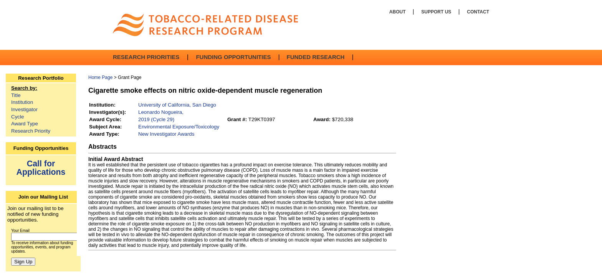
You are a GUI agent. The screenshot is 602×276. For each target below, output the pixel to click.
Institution (22, 102)
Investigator (24, 109)
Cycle (17, 117)
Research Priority (30, 131)
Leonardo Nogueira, (161, 112)
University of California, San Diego (177, 105)
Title (16, 95)
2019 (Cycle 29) (156, 119)
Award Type (24, 124)
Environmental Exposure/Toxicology (178, 127)
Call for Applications (41, 167)
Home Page (100, 77)
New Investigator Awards (166, 134)
